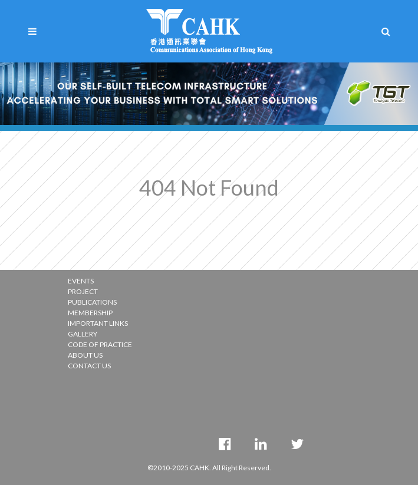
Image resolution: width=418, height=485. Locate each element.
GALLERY (82, 333)
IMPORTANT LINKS (98, 323)
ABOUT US (85, 355)
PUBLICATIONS (92, 302)
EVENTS (81, 280)
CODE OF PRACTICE (100, 344)
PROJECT (83, 291)
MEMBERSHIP (90, 312)
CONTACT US (89, 365)
